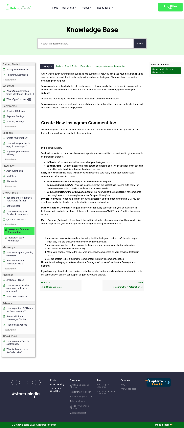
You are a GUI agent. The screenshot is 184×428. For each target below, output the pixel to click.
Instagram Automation (80, 391)
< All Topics (47, 66)
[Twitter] (38, 382)
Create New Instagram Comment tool (162, 70)
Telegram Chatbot (78, 401)
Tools (87, 7)
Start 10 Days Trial (170, 7)
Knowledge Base (128, 388)
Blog (123, 384)
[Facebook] (30, 382)
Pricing (53, 380)
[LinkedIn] (14, 382)
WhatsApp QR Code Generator (106, 392)
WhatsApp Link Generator (104, 386)
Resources (105, 7)
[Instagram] (22, 382)
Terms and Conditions (56, 390)
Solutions (69, 7)
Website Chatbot (78, 413)
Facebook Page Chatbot (81, 396)
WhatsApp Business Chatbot (79, 386)
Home (55, 7)
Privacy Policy (57, 384)
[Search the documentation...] (85, 43)
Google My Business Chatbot (79, 407)
